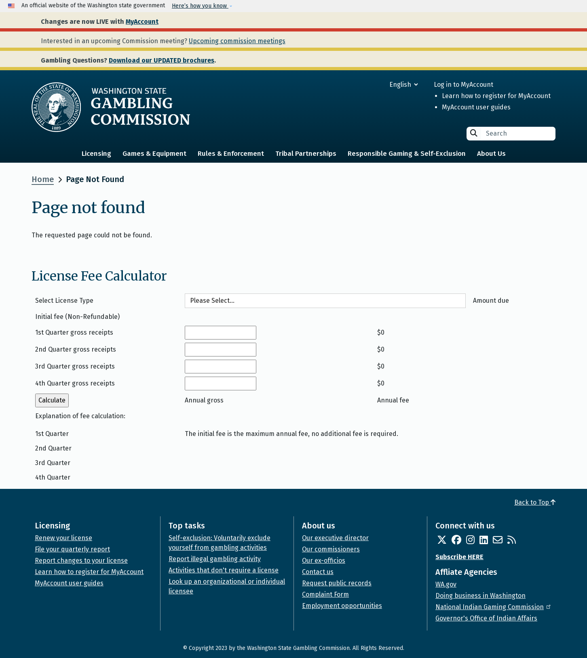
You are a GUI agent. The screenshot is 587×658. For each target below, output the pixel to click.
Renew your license (63, 538)
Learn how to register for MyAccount (496, 96)
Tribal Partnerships (305, 153)
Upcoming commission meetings (237, 41)
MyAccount (142, 21)
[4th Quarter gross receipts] (220, 383)
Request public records (337, 583)
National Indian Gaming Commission (493, 607)
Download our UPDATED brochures (161, 60)
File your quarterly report (72, 549)
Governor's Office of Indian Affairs (486, 618)
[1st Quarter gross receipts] (220, 332)
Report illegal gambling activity (215, 559)
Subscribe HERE (459, 557)
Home (43, 179)
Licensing (96, 153)
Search (474, 133)
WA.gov (445, 584)
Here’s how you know (200, 5)
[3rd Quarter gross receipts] (220, 366)
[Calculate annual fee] (52, 400)
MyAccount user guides (476, 107)
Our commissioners (331, 549)
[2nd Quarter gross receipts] (220, 349)
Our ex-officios (323, 560)
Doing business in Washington (480, 595)
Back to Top (534, 502)
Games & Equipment (154, 153)
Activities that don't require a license (224, 570)
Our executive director (335, 538)
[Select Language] (374, 84)
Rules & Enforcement (231, 153)
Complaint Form (325, 594)
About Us (491, 153)
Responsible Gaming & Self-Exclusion (407, 153)
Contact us (318, 572)
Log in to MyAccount (463, 84)
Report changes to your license (81, 560)
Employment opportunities (342, 606)
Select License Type (64, 300)
